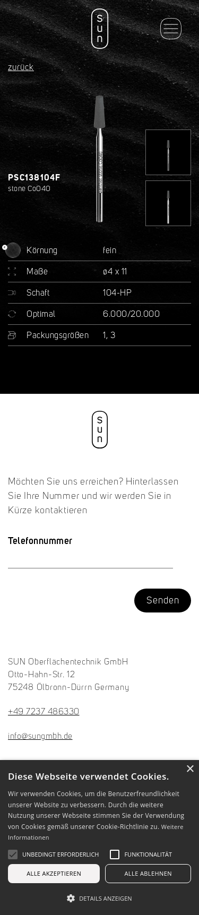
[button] (171, 28)
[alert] (99, 837)
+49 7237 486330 (44, 712)
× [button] (190, 769)
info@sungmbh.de (40, 736)
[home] (99, 28)
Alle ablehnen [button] (148, 873)
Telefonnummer (40, 540)
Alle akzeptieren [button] (54, 873)
